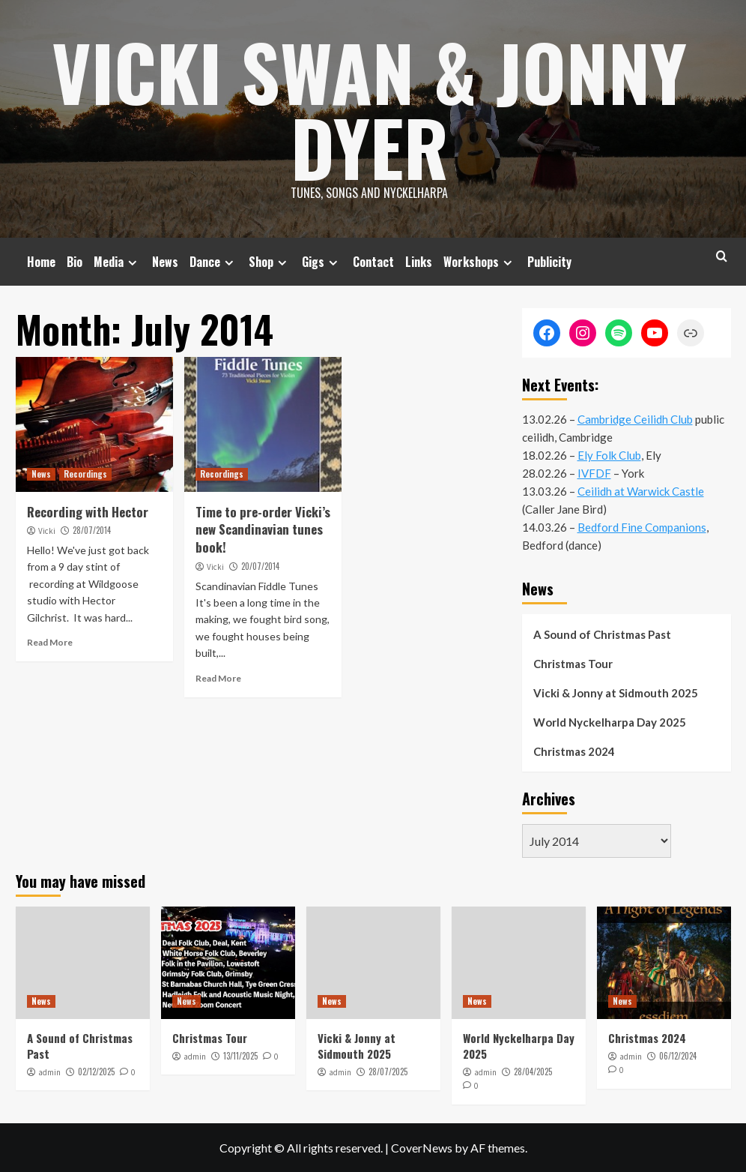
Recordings (85, 474)
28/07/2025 (388, 1072)
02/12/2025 (96, 1072)
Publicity (549, 262)
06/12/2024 (678, 1056)
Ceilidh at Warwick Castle (640, 491)
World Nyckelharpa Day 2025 (609, 722)
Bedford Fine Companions (641, 527)
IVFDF (594, 473)
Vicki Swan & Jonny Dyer (369, 109)
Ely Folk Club (609, 455)
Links (418, 262)
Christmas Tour (573, 663)
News (165, 262)
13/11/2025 (240, 1056)
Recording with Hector (87, 511)
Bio (74, 262)
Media (117, 262)
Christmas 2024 (574, 751)
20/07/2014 (260, 566)
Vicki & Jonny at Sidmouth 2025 (615, 693)
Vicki (46, 531)
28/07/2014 (92, 530)
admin (49, 1072)
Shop (270, 262)
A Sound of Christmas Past (602, 634)
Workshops (479, 262)
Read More (50, 642)
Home (41, 262)
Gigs (322, 262)
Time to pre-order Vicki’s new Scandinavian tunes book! (262, 529)
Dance (213, 262)
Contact (373, 262)
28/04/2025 (533, 1072)
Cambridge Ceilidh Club (635, 419)
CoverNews (421, 1148)
